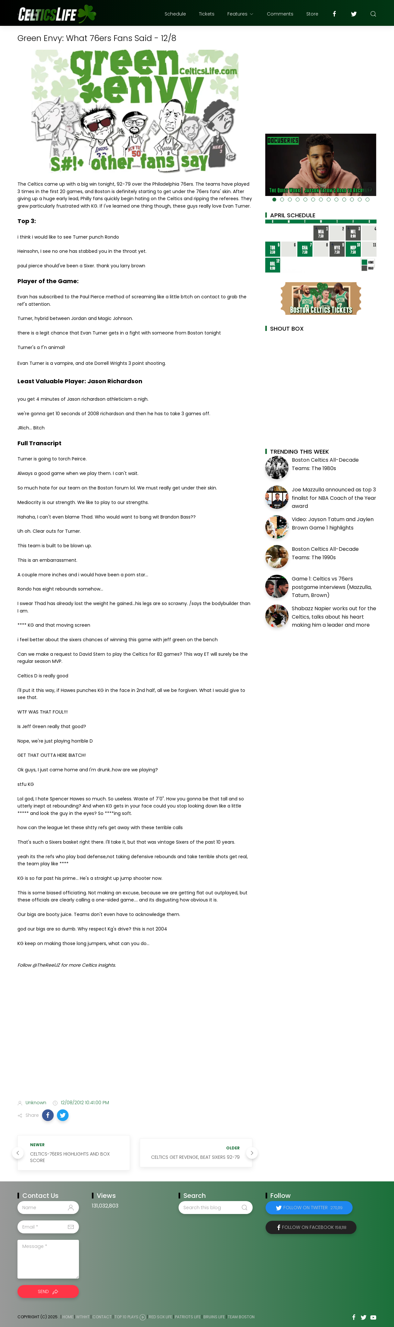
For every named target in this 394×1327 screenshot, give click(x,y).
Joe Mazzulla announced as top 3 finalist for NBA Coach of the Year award (334, 498)
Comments (280, 14)
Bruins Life (214, 1317)
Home (67, 1317)
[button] (48, 1115)
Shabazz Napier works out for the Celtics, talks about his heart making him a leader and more (334, 617)
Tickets (206, 14)
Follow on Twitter (313, 1207)
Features (240, 14)
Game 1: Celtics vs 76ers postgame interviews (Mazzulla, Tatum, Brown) (332, 587)
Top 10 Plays (126, 1317)
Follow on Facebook (314, 1227)
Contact (102, 1317)
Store (312, 14)
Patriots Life (188, 1317)
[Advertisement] (134, 1044)
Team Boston (241, 1317)
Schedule (175, 14)
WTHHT (83, 1317)
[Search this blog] (215, 1207)
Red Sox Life (160, 1317)
